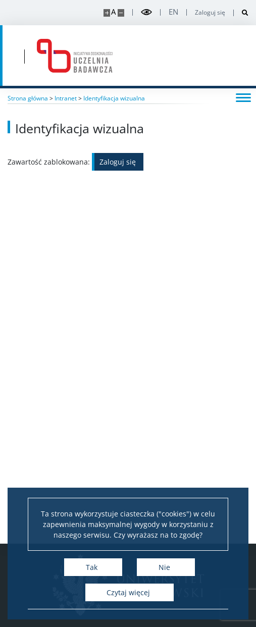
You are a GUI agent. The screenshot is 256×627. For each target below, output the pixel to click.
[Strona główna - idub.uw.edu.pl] (75, 55)
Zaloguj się (210, 13)
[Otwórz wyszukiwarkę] (241, 13)
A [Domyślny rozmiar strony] (113, 12)
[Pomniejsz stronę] (121, 13)
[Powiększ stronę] (107, 13)
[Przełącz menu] (243, 97)
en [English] (173, 12)
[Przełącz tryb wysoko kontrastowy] (146, 12)
